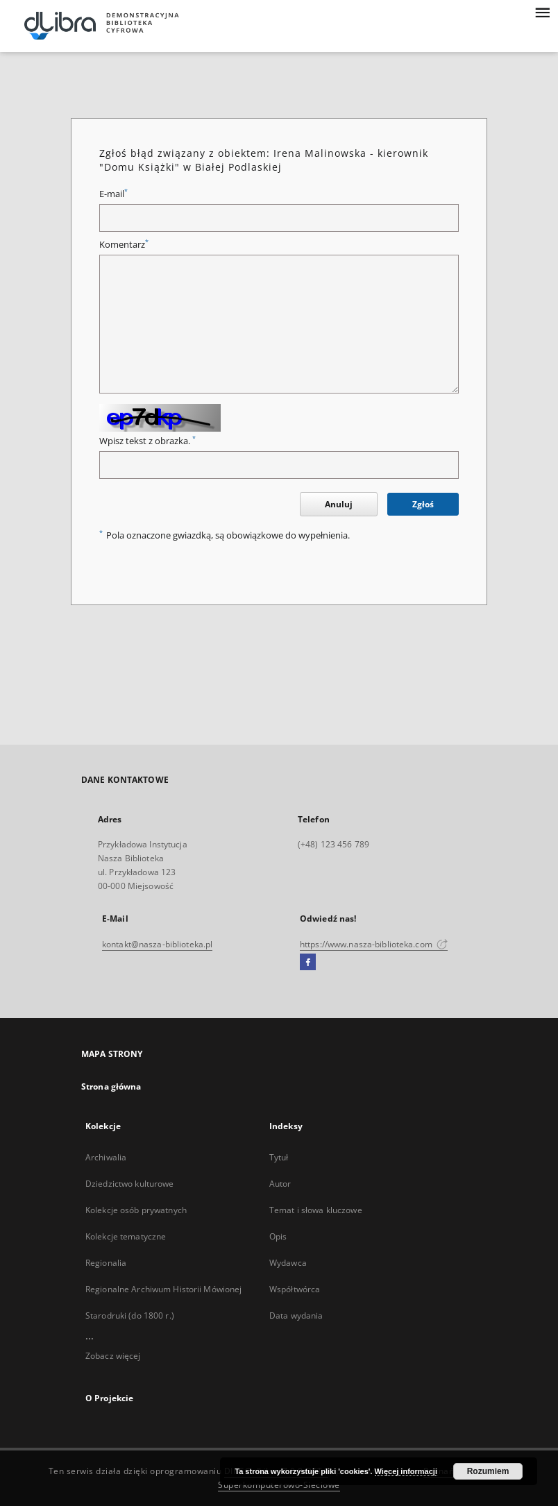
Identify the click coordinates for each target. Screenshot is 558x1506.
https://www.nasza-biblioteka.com (374, 944)
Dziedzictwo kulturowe (129, 1184)
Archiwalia (105, 1157)
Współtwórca (294, 1289)
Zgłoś (423, 504)
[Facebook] (308, 962)
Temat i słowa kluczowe (315, 1210)
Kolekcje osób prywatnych (136, 1210)
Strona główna (111, 1086)
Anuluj (339, 504)
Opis (278, 1236)
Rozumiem (488, 1471)
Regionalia (105, 1263)
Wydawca (288, 1263)
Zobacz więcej (113, 1356)
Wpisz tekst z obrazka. (147, 441)
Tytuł (279, 1157)
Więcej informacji (406, 1471)
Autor (280, 1184)
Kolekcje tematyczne (125, 1236)
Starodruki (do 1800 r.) (129, 1315)
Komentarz (124, 245)
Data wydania (296, 1315)
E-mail (113, 194)
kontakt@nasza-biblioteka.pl (157, 944)
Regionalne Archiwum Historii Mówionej (163, 1289)
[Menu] (542, 11)
